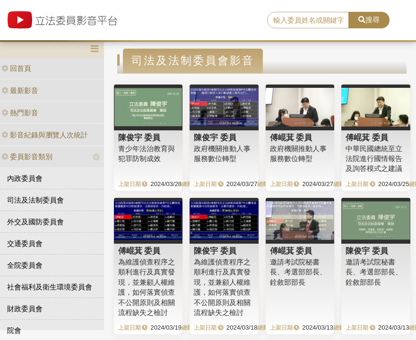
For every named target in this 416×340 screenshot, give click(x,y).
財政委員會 (25, 309)
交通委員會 (25, 243)
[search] (308, 20)
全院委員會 (25, 265)
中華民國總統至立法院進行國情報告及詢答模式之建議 (374, 158)
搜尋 (369, 20)
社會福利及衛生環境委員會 (49, 287)
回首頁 (16, 68)
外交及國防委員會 (35, 222)
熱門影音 (19, 113)
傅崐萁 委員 (291, 137)
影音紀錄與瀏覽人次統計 (44, 135)
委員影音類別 (26, 157)
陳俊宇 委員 (139, 137)
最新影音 (19, 90)
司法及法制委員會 (35, 200)
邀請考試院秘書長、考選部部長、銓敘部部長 (298, 272)
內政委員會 (25, 178)
